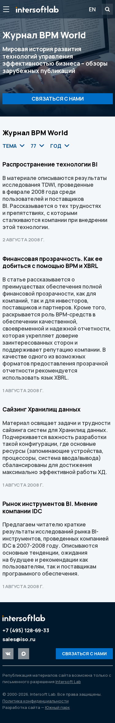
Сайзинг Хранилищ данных (41, 409)
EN (92, 9)
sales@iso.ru (19, 639)
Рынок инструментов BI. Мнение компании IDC (50, 507)
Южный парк (57, 707)
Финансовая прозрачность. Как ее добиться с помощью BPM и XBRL (52, 262)
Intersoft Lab (37, 9)
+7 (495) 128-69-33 (25, 630)
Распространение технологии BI (50, 164)
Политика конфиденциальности (35, 701)
